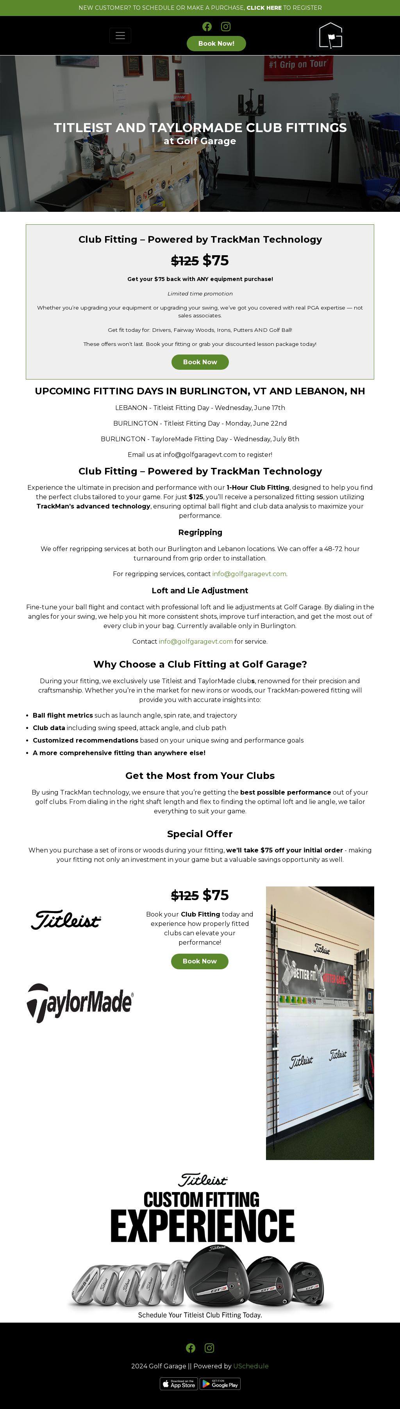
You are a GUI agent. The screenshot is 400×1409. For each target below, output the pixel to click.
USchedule (251, 1366)
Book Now (200, 362)
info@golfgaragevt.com (249, 574)
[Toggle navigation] (120, 35)
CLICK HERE (264, 7)
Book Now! (216, 43)
